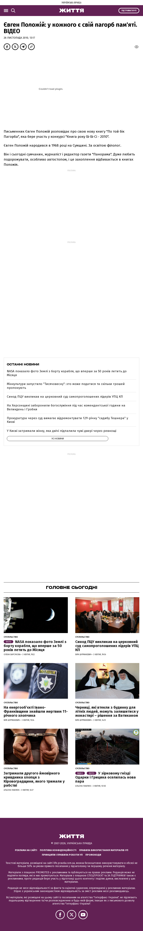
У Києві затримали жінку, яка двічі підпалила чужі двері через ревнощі (61, 431)
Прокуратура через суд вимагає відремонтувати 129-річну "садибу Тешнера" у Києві (67, 420)
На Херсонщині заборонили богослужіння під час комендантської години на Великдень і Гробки (66, 407)
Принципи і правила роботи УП (62, 854)
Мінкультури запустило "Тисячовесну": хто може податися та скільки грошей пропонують (66, 386)
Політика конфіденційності (58, 850)
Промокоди (93, 854)
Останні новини (23, 364)
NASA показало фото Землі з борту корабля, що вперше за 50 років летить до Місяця (67, 373)
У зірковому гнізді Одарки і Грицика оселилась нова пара (105, 777)
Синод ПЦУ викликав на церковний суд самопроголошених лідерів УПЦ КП (65, 397)
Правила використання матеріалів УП (103, 850)
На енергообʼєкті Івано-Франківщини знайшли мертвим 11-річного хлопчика (36, 711)
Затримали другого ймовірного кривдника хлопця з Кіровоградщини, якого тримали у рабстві (34, 779)
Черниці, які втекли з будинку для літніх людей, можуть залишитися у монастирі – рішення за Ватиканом (106, 711)
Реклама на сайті (26, 850)
